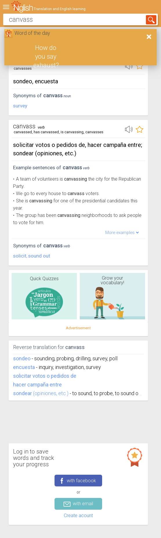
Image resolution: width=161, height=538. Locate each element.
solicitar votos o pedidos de (44, 376)
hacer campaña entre (37, 385)
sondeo (21, 358)
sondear (22, 393)
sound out (39, 256)
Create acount (78, 515)
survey (20, 106)
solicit (19, 256)
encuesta (24, 367)
